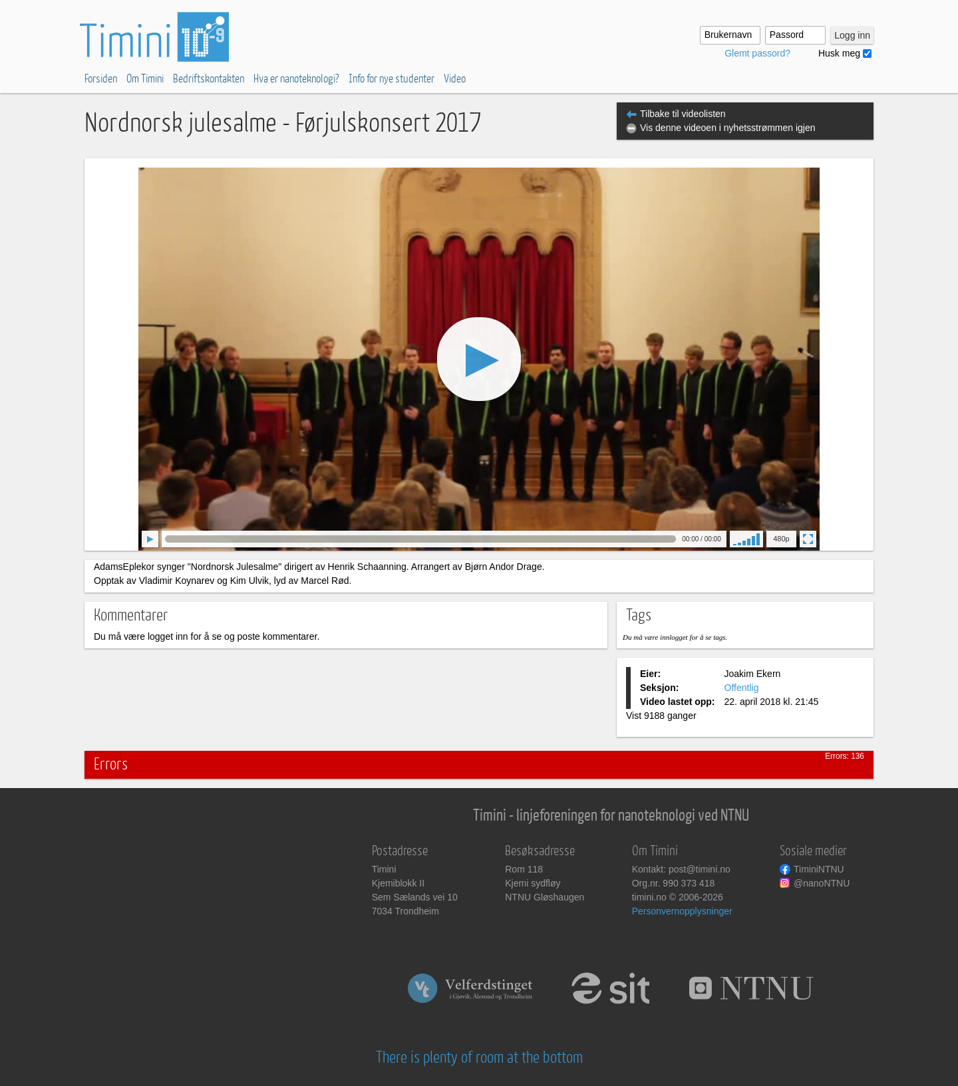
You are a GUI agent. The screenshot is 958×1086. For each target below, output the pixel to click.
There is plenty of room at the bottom (479, 1057)
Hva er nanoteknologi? (296, 78)
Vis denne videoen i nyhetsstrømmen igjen (728, 127)
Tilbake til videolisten (683, 113)
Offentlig (741, 687)
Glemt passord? (757, 53)
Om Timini (145, 78)
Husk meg (839, 53)
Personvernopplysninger (682, 911)
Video (455, 78)
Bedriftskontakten (208, 78)
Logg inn (852, 35)
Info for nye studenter (391, 78)
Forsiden (100, 78)
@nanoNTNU (822, 883)
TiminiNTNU (819, 869)
